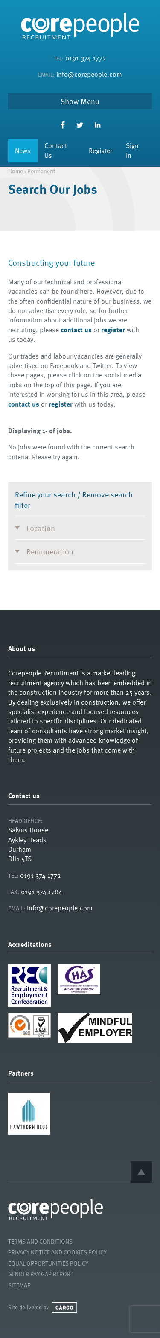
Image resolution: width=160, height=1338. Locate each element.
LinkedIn (97, 125)
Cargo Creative (64, 1307)
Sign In (132, 150)
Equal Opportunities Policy (48, 1263)
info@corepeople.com (89, 74)
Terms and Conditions (40, 1241)
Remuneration (49, 551)
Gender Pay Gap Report (40, 1273)
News (23, 150)
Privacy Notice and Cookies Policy (57, 1252)
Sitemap (19, 1285)
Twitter (80, 125)
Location (40, 528)
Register (100, 150)
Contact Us (55, 150)
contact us (76, 330)
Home (15, 170)
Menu (90, 101)
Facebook (62, 125)
